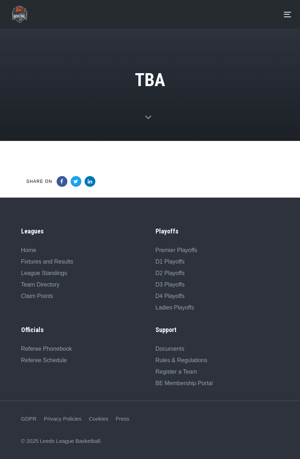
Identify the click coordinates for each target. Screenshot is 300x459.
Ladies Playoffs (175, 307)
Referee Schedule (44, 360)
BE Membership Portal (184, 383)
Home (29, 250)
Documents (170, 349)
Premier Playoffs (176, 250)
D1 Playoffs (170, 262)
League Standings (44, 273)
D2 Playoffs (170, 273)
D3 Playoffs (170, 284)
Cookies (98, 419)
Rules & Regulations (182, 360)
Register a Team (176, 372)
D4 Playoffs (170, 296)
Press (122, 419)
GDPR (29, 419)
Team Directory (40, 284)
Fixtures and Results (47, 262)
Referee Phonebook (46, 349)
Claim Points (37, 296)
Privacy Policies (62, 419)
